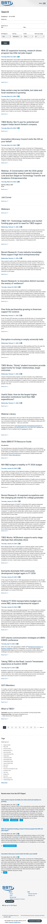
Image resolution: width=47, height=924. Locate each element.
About (10, 892)
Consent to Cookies (35, 921)
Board (11, 893)
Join (28, 892)
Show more (4, 782)
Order (25, 33)
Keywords (4, 19)
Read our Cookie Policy (15, 922)
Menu (40, 3)
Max (25, 27)
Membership (13, 897)
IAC (5, 872)
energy (6, 820)
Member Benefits (32, 893)
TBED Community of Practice (17, 899)
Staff (11, 895)
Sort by (14, 33)
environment (14, 820)
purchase (24, 429)
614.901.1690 (7, 917)
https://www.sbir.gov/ (15, 455)
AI (21, 820)
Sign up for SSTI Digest (10, 905)
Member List (31, 895)
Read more (4, 82)
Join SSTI (10, 901)
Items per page (39, 33)
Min (2, 27)
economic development (9, 845)
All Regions (4, 33)
